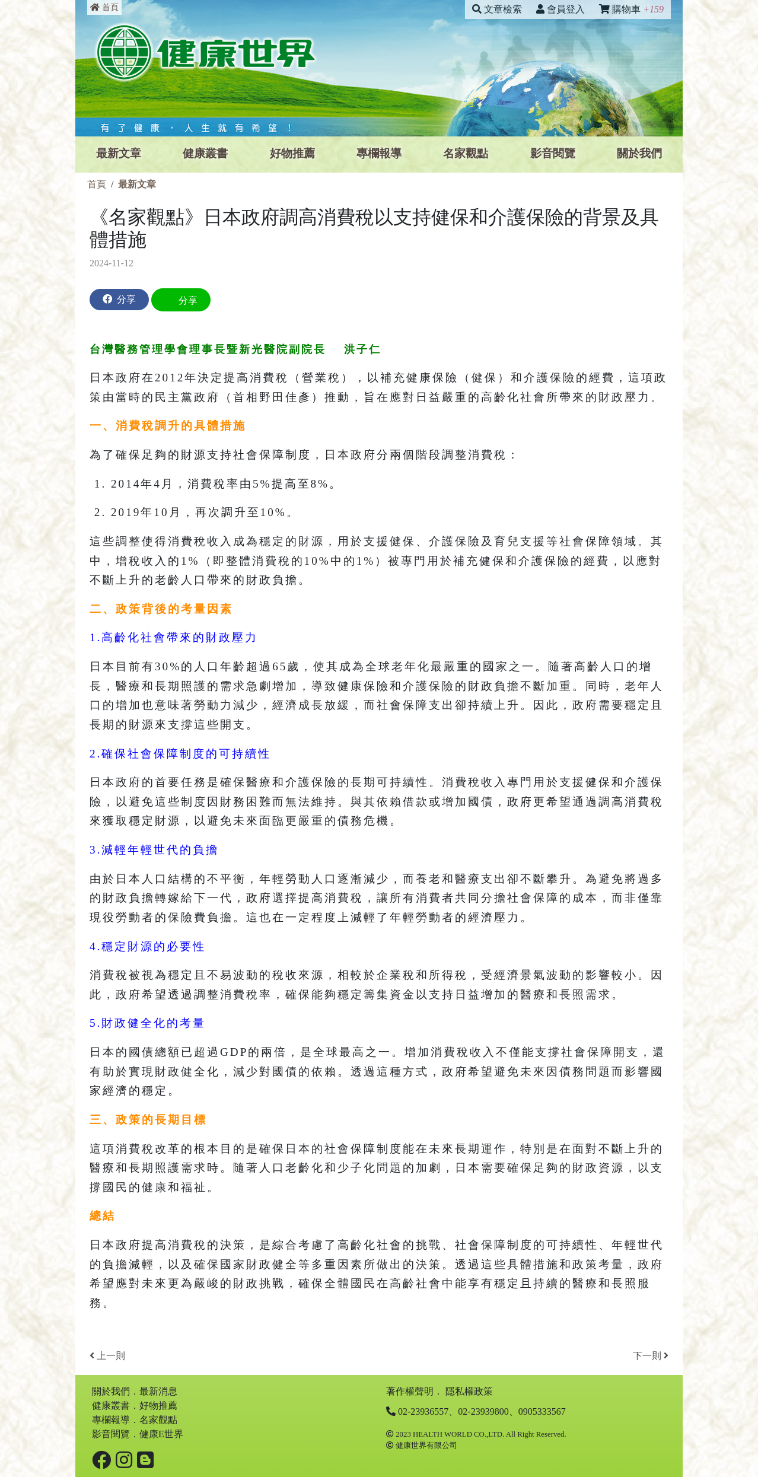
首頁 (104, 7)
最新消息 (158, 1391)
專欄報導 (379, 153)
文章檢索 (497, 9)
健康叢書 (205, 153)
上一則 (107, 1356)
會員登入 (560, 9)
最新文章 (118, 153)
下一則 (650, 1356)
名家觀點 (465, 153)
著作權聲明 (410, 1391)
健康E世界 (161, 1434)
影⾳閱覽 (552, 153)
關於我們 (639, 153)
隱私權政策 (469, 1391)
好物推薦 (292, 153)
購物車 (631, 9)
